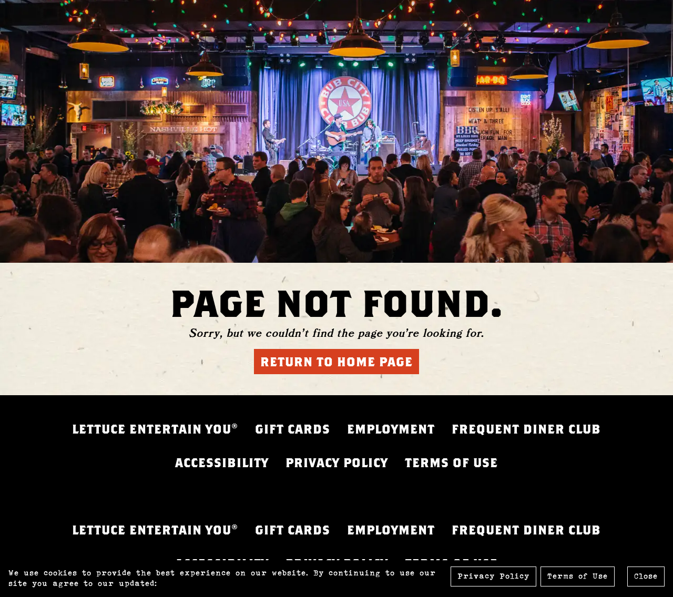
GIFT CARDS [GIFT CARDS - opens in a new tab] (292, 428)
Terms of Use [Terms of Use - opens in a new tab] (577, 576)
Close (646, 576)
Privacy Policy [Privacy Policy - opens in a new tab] (493, 576)
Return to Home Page (336, 361)
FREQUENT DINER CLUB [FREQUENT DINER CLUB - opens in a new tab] (526, 428)
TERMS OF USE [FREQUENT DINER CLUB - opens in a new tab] (451, 462)
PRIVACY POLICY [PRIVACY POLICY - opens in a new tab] (336, 462)
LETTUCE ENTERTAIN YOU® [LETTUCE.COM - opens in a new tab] (155, 428)
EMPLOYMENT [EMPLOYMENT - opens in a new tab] (391, 428)
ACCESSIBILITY (222, 462)
